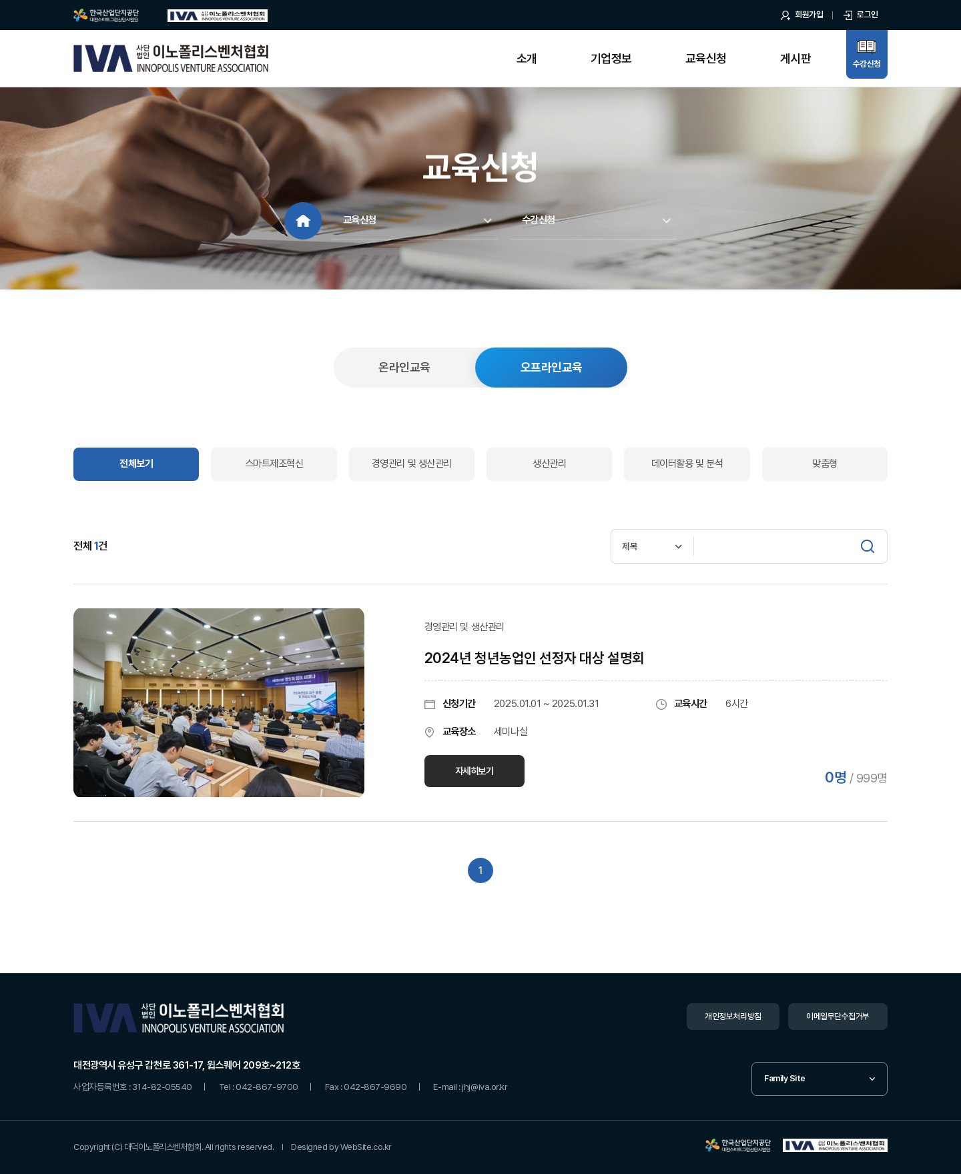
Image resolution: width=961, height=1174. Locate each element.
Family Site (785, 1078)
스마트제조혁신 (274, 464)
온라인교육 (404, 367)
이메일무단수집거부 (838, 1016)
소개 (527, 58)
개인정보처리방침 (733, 1016)
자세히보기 (474, 770)
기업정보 (611, 58)
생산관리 (549, 464)
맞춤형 (825, 464)
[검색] (867, 546)
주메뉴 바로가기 (0, 0)
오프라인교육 (552, 367)
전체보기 (136, 464)
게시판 (795, 58)
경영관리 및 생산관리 (412, 464)
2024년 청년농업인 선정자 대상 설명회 (534, 658)
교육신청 (706, 58)
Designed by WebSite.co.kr (341, 1147)
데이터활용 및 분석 (687, 464)
